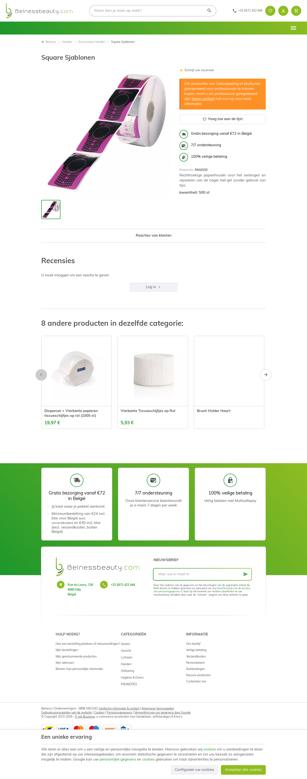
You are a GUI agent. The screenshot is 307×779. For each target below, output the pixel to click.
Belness (48, 42)
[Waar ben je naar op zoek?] (152, 11)
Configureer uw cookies (194, 770)
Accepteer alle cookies (243, 770)
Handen (67, 42)
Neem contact (203, 99)
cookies (209, 749)
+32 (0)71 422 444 (123, 585)
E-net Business (85, 716)
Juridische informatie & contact (119, 708)
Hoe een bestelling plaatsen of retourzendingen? (88, 644)
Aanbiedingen (195, 669)
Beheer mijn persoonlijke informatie (79, 669)
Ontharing (127, 671)
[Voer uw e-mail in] (202, 574)
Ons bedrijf (193, 644)
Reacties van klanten (153, 236)
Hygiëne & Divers (132, 677)
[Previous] (41, 375)
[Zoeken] (209, 11)
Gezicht (126, 651)
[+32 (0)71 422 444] (247, 11)
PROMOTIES (129, 684)
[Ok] (245, 574)
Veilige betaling (196, 650)
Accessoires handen (91, 42)
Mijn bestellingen (67, 650)
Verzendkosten (196, 656)
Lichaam (126, 657)
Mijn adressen (65, 663)
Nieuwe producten (198, 675)
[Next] (266, 375)
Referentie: (186, 170)
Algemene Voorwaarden (158, 708)
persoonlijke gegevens (118, 760)
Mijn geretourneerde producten (76, 656)
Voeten (125, 644)
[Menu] (293, 28)
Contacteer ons (196, 681)
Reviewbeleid (195, 663)
